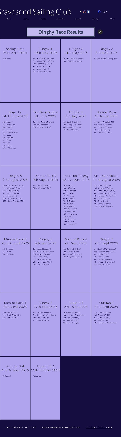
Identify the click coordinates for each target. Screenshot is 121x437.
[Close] (100, 31)
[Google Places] (81, 11)
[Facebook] (88, 11)
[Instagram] (84, 11)
